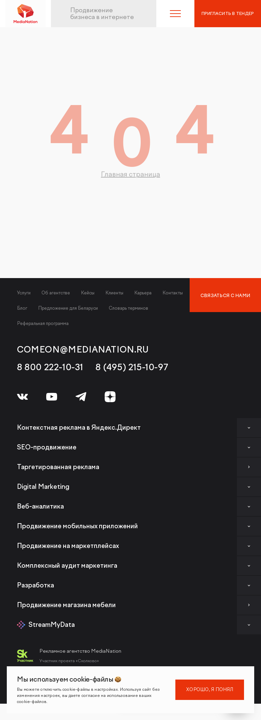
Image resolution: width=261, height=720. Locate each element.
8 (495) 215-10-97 (131, 367)
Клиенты (114, 293)
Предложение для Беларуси (68, 308)
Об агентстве (55, 293)
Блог (22, 308)
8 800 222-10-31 (50, 367)
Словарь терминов (128, 308)
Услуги (24, 293)
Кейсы (87, 293)
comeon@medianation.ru (83, 349)
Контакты (172, 293)
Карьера (143, 293)
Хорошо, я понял (209, 689)
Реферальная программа (43, 323)
